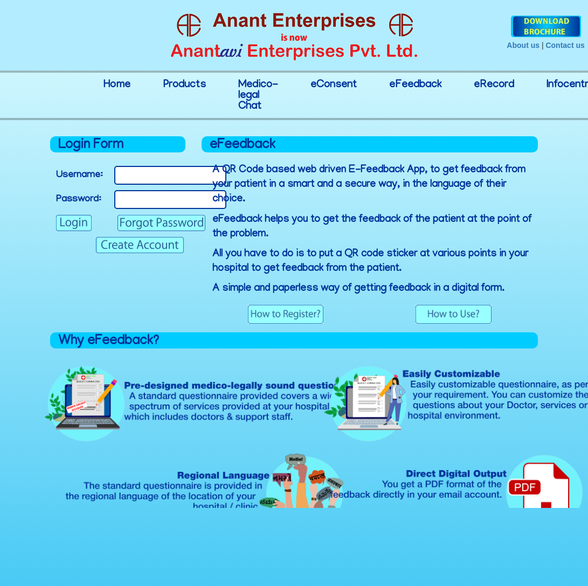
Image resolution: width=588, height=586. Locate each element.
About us (523, 45)
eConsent (333, 85)
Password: (78, 199)
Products (184, 85)
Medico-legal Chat (258, 96)
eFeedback (415, 85)
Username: (79, 175)
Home (116, 85)
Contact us (564, 45)
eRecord (494, 85)
